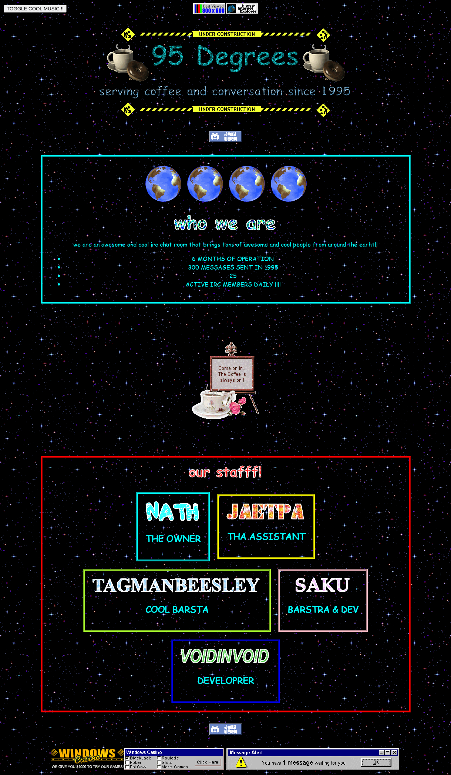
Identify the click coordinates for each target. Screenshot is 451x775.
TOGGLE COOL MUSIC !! (35, 8)
